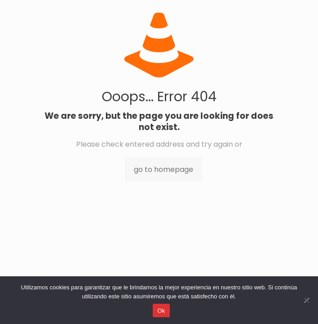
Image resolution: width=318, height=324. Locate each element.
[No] (306, 300)
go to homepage (163, 169)
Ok (161, 310)
